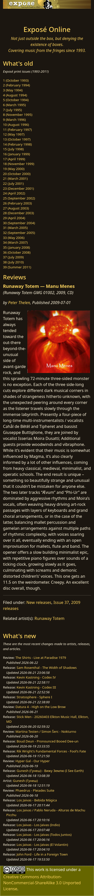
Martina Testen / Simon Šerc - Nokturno (46, 731)
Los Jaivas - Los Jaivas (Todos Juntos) (44, 834)
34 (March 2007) (15, 242)
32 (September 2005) (19, 232)
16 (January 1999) (16, 154)
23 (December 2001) (18, 188)
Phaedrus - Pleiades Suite (35, 790)
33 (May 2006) (14, 237)
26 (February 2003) (17, 203)
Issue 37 (61, 602)
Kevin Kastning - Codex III (36, 687)
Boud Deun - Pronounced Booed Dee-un (47, 741)
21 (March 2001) (15, 178)
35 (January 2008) (16, 247)
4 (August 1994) (15, 95)
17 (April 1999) (14, 159)
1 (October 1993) (16, 80)
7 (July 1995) (12, 110)
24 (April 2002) (14, 193)
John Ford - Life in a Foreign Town (42, 854)
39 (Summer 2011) (17, 267)
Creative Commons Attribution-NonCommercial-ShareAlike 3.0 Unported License (42, 883)
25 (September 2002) (19, 198)
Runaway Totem (50, 618)
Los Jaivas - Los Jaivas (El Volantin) (42, 844)
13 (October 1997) (17, 139)
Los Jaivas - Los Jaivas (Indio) (38, 825)
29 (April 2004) (14, 218)
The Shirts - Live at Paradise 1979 (41, 657)
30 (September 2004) (19, 223)
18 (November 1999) (18, 164)
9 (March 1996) (14, 119)
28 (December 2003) (18, 213)
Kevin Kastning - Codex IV (36, 677)
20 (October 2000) (17, 174)
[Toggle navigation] (16, 16)
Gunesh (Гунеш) (25, 780)
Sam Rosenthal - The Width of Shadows (47, 667)
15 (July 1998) (13, 149)
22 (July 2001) (13, 183)
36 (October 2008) (17, 252)
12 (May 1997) (14, 134)
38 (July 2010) (13, 262)
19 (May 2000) (14, 169)
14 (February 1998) (17, 144)
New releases (38, 602)
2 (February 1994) (16, 85)
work (39, 869)
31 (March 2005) (15, 227)
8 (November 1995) (17, 114)
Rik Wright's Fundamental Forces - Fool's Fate (51, 751)
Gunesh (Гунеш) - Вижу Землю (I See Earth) (50, 770)
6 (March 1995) (14, 105)
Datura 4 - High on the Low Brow (41, 707)
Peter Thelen (19, 302)
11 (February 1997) (17, 129)
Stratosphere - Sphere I (34, 697)
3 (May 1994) (13, 90)
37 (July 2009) (13, 257)
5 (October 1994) (16, 100)
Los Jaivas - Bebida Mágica (37, 800)
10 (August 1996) (16, 124)
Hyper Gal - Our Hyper (33, 761)
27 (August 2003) (16, 208)
